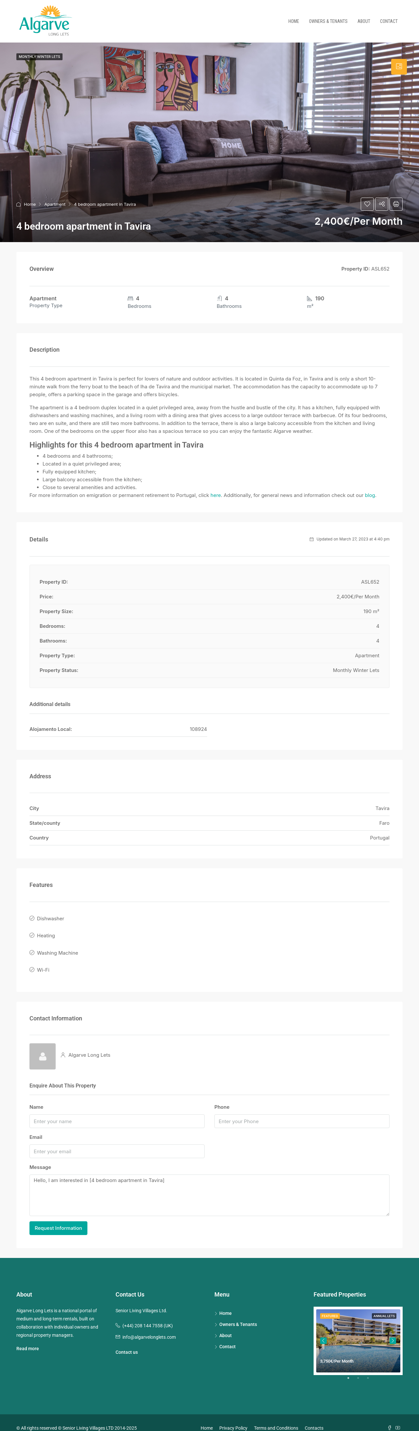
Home (293, 21)
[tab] (399, 67)
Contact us (127, 1341)
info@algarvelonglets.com (149, 1326)
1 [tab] (351, 1369)
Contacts (314, 1417)
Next (393, 1329)
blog (370, 495)
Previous (323, 1329)
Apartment (54, 204)
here (215, 495)
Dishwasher (50, 917)
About (363, 21)
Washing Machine (57, 946)
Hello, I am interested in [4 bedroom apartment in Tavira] (209, 1184)
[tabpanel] (358, 1330)
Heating (46, 931)
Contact (389, 21)
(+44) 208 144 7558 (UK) (147, 1314)
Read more (27, 1337)
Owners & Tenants (328, 21)
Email (35, 1126)
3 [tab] (371, 1369)
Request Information (58, 1217)
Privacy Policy (233, 1417)
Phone (221, 1096)
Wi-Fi (43, 960)
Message (40, 1156)
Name (36, 1096)
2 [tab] (361, 1369)
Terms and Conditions (276, 1417)
